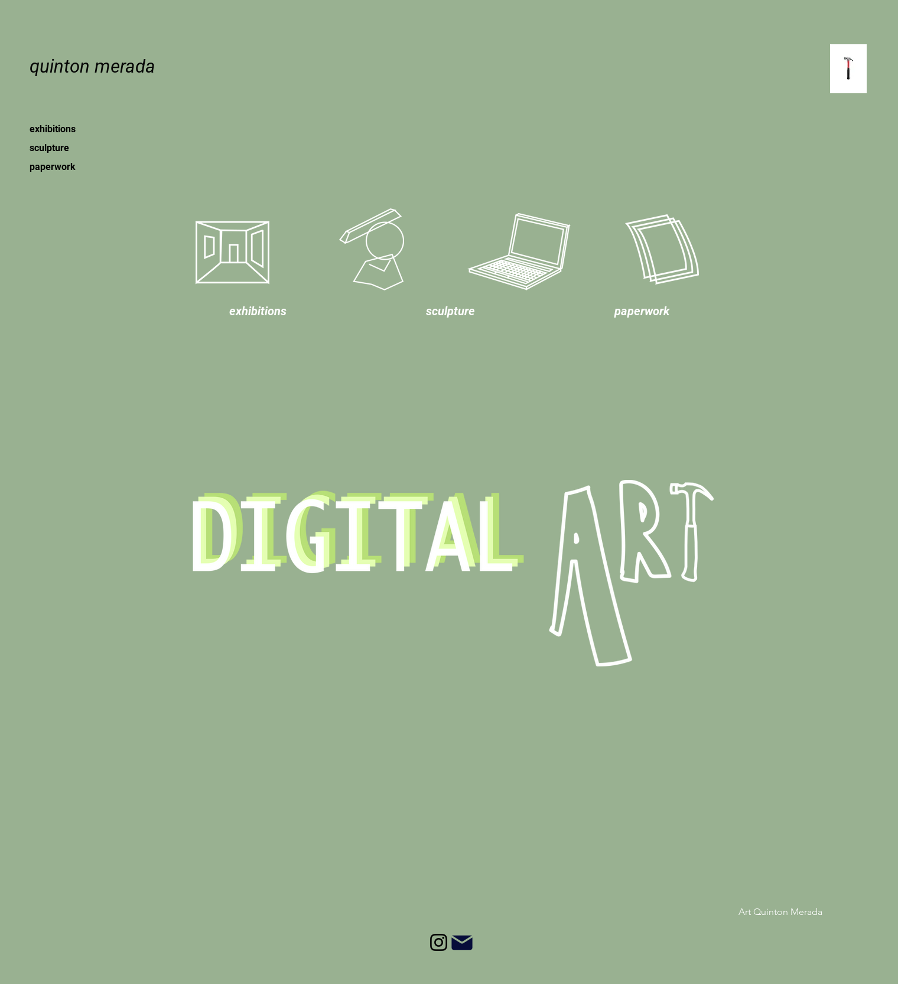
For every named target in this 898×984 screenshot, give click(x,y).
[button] (258, 311)
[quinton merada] (92, 66)
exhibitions (53, 129)
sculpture (49, 147)
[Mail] (461, 942)
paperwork (53, 166)
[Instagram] (438, 942)
